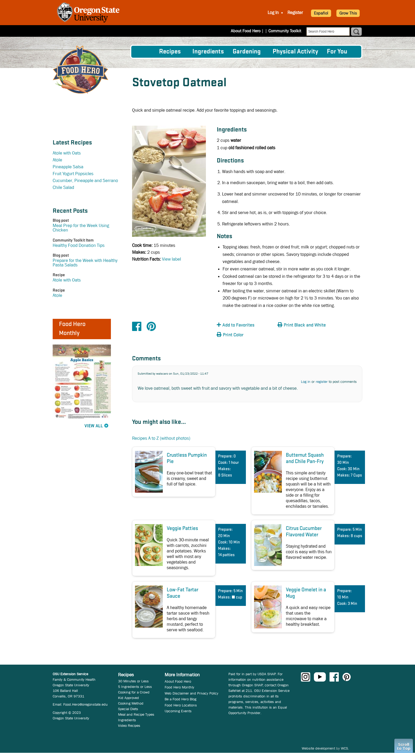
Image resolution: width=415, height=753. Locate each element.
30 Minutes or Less (133, 681)
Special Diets (128, 708)
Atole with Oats (67, 153)
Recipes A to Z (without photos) (161, 438)
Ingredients (208, 51)
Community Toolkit (284, 31)
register (322, 381)
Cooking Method (130, 703)
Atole (57, 160)
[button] (246, 325)
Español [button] (321, 13)
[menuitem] (145, 51)
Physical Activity (295, 51)
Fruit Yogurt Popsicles (73, 173)
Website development (318, 748)
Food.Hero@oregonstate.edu (85, 704)
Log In (273, 12)
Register (295, 12)
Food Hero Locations (181, 705)
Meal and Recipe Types (136, 714)
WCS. (345, 748)
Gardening (247, 51)
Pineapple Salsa (68, 167)
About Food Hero (249, 31)
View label (171, 259)
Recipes (170, 51)
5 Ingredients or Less (135, 686)
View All (93, 426)
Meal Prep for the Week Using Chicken (81, 228)
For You (337, 51)
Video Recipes (129, 725)
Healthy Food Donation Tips (79, 245)
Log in (305, 381)
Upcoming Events (178, 711)
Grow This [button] (348, 13)
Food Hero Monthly (179, 687)
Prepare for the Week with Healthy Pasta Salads (85, 263)
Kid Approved (128, 697)
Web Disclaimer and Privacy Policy (191, 693)
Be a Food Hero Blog (180, 699)
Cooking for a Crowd (134, 692)
